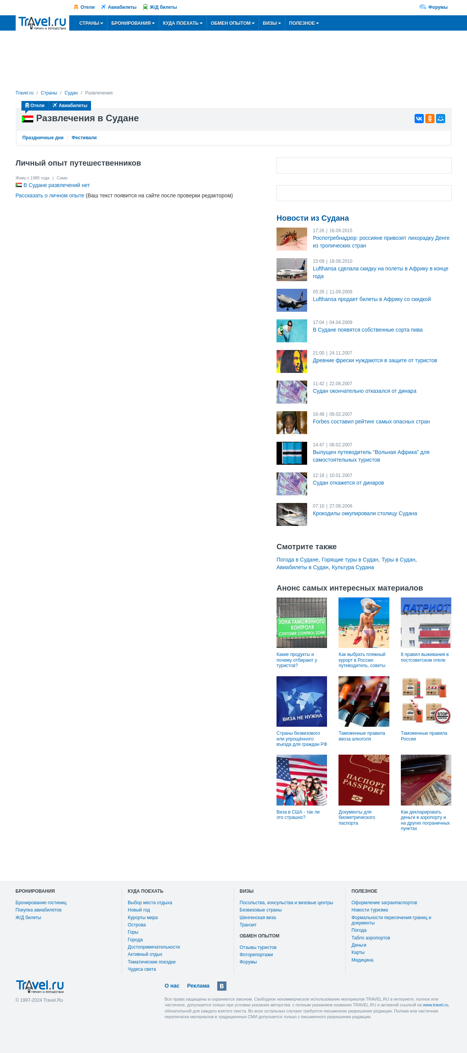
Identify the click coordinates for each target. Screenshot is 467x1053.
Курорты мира (143, 917)
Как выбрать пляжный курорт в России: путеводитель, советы (361, 660)
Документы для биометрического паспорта (356, 817)
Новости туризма (369, 910)
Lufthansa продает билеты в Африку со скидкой (372, 299)
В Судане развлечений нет (57, 185)
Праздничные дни (43, 137)
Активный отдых (145, 954)
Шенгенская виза (258, 917)
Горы (133, 932)
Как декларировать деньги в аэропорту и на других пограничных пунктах (425, 820)
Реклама (198, 986)
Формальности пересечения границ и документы (391, 920)
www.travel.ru (435, 1005)
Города (135, 939)
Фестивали (84, 137)
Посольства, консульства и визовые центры (287, 902)
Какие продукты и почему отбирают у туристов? (297, 660)
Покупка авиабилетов (39, 910)
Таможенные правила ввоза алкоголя (361, 736)
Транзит (248, 925)
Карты (357, 952)
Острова (137, 925)
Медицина (362, 960)
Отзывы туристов (258, 947)
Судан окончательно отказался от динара (365, 391)
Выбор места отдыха (150, 902)
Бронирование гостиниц (41, 902)
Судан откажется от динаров (348, 483)
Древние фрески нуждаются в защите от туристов (375, 360)
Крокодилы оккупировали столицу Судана (365, 513)
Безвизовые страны (261, 910)
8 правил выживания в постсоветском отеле (425, 657)
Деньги (358, 945)
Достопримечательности (154, 947)
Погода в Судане (297, 560)
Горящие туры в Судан (350, 560)
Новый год (139, 910)
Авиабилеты (122, 7)
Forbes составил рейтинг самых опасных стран (371, 421)
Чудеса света (142, 969)
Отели (87, 7)
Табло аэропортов (370, 938)
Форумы (437, 7)
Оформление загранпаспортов (384, 902)
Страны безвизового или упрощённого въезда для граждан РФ (302, 739)
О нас (172, 986)
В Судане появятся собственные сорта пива (368, 330)
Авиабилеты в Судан (303, 567)
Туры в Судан (398, 560)
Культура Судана (353, 567)
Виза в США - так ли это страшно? (298, 814)
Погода (359, 930)
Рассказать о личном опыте (50, 195)
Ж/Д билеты (163, 7)
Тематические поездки (152, 962)
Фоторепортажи (256, 954)
